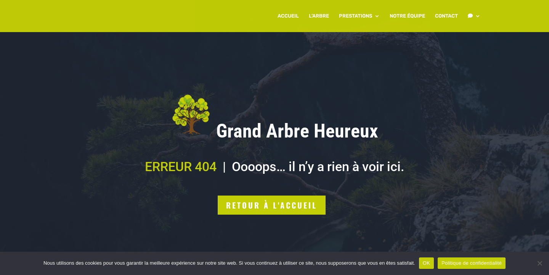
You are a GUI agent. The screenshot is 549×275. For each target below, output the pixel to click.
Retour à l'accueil (271, 205)
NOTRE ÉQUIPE (407, 16)
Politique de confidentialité (471, 263)
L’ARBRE (319, 16)
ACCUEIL (288, 16)
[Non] (539, 263)
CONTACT (446, 16)
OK (426, 263)
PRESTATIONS (355, 16)
